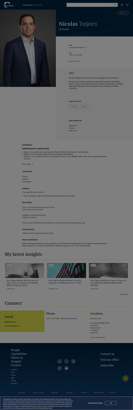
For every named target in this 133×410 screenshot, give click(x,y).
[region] (66, 403)
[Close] (130, 403)
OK (111, 403)
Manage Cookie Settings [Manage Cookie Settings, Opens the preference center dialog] (95, 403)
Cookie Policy (48, 408)
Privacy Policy (37, 408)
